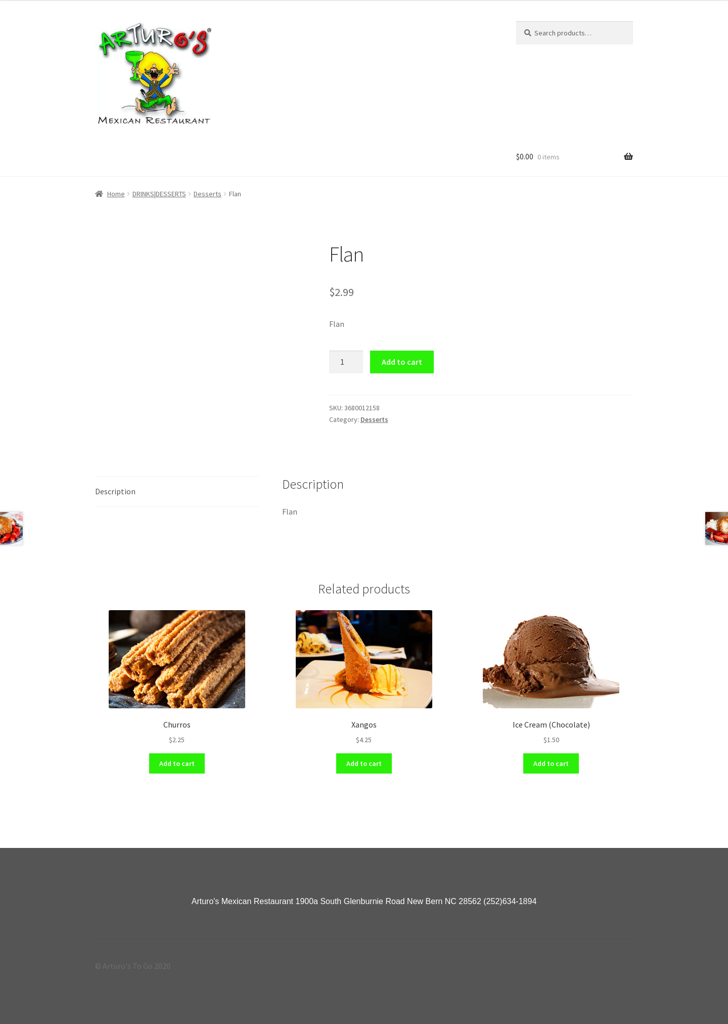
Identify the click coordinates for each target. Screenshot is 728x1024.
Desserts (207, 193)
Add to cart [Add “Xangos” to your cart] (364, 763)
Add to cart (402, 362)
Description (115, 491)
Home (116, 193)
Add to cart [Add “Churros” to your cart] (177, 763)
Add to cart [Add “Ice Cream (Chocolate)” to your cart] (551, 763)
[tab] (177, 492)
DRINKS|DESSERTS (159, 193)
